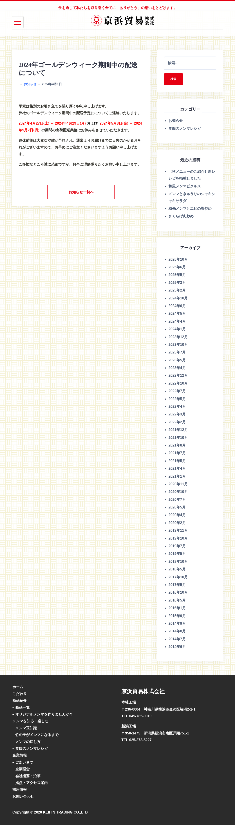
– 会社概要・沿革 (26, 776)
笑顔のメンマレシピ (184, 129)
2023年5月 (177, 360)
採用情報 (19, 790)
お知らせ (30, 84)
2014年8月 (177, 631)
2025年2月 (177, 290)
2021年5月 (177, 461)
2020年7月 (177, 499)
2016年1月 (177, 608)
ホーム (17, 687)
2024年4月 (177, 322)
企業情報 (19, 755)
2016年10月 (178, 593)
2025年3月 (177, 283)
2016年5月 (177, 600)
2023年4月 (177, 368)
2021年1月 (177, 476)
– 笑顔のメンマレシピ (30, 749)
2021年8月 (177, 445)
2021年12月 (178, 430)
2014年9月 (177, 624)
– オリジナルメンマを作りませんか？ (42, 714)
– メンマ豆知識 (24, 728)
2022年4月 (177, 407)
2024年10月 (178, 298)
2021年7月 (177, 453)
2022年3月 (177, 414)
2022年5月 (177, 399)
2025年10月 (178, 259)
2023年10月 (178, 345)
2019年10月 (178, 538)
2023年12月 (178, 337)
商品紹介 (19, 701)
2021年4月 (177, 469)
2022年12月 (178, 376)
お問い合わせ (23, 797)
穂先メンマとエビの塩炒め (190, 209)
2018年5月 (177, 569)
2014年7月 (177, 639)
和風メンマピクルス (184, 186)
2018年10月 (178, 562)
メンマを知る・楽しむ (30, 721)
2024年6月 (177, 306)
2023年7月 (177, 352)
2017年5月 (177, 585)
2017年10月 (178, 577)
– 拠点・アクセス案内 (30, 783)
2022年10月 (178, 383)
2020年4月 (177, 515)
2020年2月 (177, 523)
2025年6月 (177, 267)
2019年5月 (177, 554)
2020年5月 (177, 507)
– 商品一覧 (21, 707)
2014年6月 (177, 647)
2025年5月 (177, 275)
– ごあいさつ (22, 762)
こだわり (19, 694)
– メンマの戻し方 (26, 742)
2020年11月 (178, 484)
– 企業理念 (21, 769)
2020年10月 (178, 492)
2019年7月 (177, 546)
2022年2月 (177, 422)
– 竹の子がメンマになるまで (35, 735)
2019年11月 (178, 531)
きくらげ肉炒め (181, 216)
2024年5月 (177, 314)
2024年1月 (177, 329)
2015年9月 (177, 616)
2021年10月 (178, 438)
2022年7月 (177, 391)
